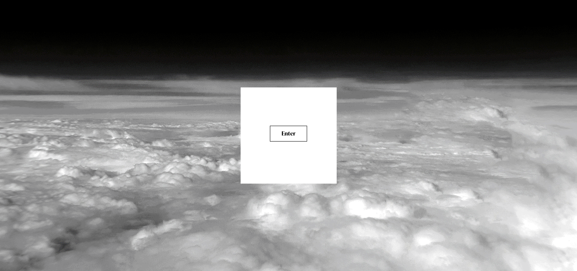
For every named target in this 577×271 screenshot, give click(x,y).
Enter (288, 133)
